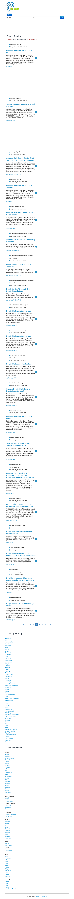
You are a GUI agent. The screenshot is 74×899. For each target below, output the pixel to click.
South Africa (8, 845)
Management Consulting (12, 698)
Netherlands (8, 776)
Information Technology (11, 685)
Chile (6, 827)
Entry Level (8, 664)
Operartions (8, 709)
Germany (7, 765)
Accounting (8, 638)
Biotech (7, 649)
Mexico (7, 800)
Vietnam (7, 876)
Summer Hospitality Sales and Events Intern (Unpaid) (18, 390)
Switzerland (8, 792)
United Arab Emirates (11, 889)
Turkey (7, 887)
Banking (7, 647)
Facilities (7, 667)
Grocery (7, 678)
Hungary (7, 767)
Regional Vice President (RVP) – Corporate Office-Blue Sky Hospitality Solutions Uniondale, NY (20, 475)
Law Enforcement (10, 694)
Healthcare (8, 680)
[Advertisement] (39, 81)
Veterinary (8, 740)
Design (7, 656)
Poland (7, 780)
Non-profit (7, 705)
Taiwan (7, 872)
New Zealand (9, 850)
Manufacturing (9, 700)
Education (8, 658)
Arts (6, 640)
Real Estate (8, 718)
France (7, 763)
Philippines (8, 869)
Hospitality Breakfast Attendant (18, 364)
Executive (7, 665)
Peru (6, 834)
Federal (7, 673)
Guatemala (8, 807)
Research (7, 720)
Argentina (7, 821)
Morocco (7, 843)
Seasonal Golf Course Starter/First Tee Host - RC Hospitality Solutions (20, 159)
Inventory (7, 689)
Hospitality (8, 682)
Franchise (7, 671)
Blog (9, 15)
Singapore (8, 870)
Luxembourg (8, 772)
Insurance (7, 687)
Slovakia (7, 787)
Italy (6, 771)
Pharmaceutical (9, 711)
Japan (6, 861)
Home (38, 896)
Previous (25, 625)
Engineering (8, 660)
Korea (6, 863)
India (6, 860)
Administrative (9, 642)
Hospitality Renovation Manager (18, 311)
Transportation (9, 738)
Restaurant (8, 722)
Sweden (7, 790)
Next (49, 625)
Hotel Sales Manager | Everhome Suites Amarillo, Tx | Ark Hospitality (20, 579)
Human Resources (10, 684)
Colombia (7, 829)
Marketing (7, 702)
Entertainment (9, 662)
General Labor (9, 674)
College (7, 651)
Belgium (7, 756)
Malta (6, 774)
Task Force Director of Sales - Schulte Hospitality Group (18, 444)
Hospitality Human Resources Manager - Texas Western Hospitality (20, 554)
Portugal (7, 781)
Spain (6, 789)
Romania (7, 783)
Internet (7, 691)
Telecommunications (11, 734)
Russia (7, 785)
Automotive (8, 645)
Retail (6, 724)
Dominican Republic (10, 814)
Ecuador (7, 830)
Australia (7, 849)
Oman (6, 883)
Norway (7, 778)
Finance (7, 669)
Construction (8, 653)
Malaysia (7, 865)
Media (6, 704)
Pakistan (7, 867)
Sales (6, 725)
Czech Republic (9, 758)
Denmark (7, 760)
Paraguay (7, 832)
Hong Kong (8, 858)
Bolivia (7, 823)
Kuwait (7, 881)
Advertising (8, 644)
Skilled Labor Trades (11, 729)
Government (8, 676)
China (6, 856)
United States (9, 801)
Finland (7, 761)
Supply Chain (9, 733)
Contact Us (44, 896)
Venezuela (8, 838)
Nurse (6, 707)
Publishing (8, 713)
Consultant (8, 654)
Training (7, 736)
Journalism (8, 693)
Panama (7, 809)
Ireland (7, 769)
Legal (6, 696)
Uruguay (7, 836)
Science (7, 727)
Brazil (6, 825)
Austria (7, 754)
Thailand (7, 874)
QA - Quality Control (10, 716)
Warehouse (8, 742)
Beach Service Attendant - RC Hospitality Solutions (18, 290)
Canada (7, 798)
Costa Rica (8, 805)
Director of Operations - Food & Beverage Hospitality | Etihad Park (19, 505)
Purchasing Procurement (12, 714)
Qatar (6, 885)
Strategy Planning (10, 731)
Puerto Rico (8, 816)
